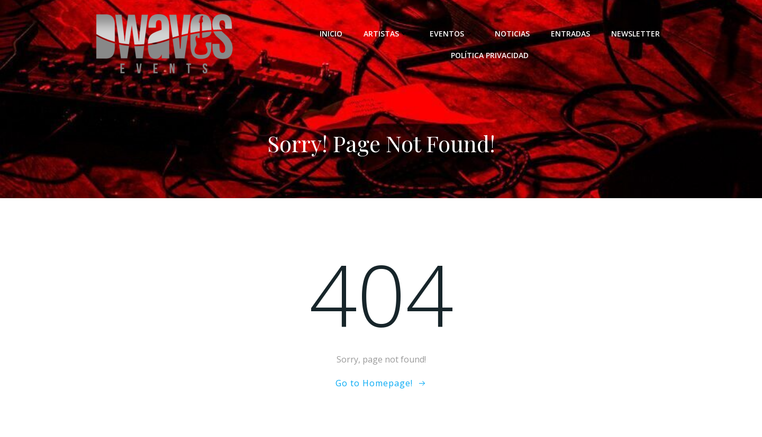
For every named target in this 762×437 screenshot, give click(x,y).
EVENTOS (452, 34)
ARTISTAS (386, 34)
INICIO (331, 34)
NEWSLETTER (635, 34)
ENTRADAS (570, 34)
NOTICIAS (512, 34)
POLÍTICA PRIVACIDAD (490, 55)
